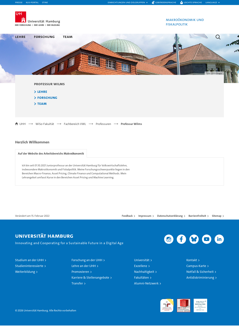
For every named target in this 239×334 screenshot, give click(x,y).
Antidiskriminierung (200, 286)
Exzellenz (140, 274)
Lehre (20, 36)
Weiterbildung (25, 280)
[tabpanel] (119, 180)
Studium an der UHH (29, 268)
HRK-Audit (199, 309)
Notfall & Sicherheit (200, 280)
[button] (128, 2)
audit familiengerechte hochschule (167, 312)
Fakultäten (141, 286)
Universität (141, 268)
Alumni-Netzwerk (146, 292)
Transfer (77, 292)
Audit (180, 309)
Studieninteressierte (29, 274)
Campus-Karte (196, 274)
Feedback (127, 224)
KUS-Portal (32, 2)
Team (68, 36)
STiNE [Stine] (45, 2)
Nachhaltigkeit (144, 280)
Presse (18, 2)
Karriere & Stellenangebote (90, 286)
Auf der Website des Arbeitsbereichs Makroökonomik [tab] (52, 162)
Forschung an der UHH (87, 268)
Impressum (144, 224)
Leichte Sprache (193, 2)
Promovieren (80, 280)
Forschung (44, 36)
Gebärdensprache (165, 2)
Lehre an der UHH (84, 274)
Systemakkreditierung (217, 309)
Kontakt (191, 268)
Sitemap (216, 224)
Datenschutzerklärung (170, 224)
